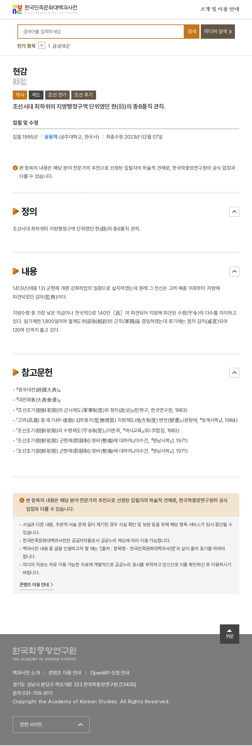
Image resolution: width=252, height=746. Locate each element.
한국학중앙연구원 (44, 654)
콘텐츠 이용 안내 (34, 585)
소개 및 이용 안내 (220, 10)
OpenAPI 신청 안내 (110, 673)
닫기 (234, 212)
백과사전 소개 (26, 673)
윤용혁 (51, 138)
